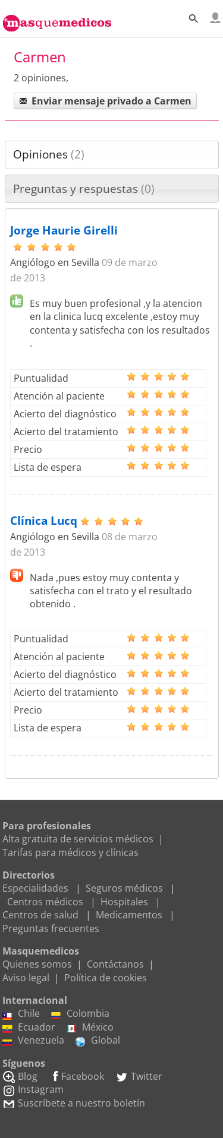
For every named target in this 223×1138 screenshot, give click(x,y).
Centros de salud (40, 914)
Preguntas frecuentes (50, 928)
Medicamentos (129, 914)
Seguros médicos (124, 888)
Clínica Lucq (43, 520)
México (90, 1027)
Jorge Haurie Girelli (64, 230)
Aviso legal (25, 977)
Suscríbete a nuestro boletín (73, 1103)
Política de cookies (105, 977)
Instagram (33, 1089)
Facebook (76, 1076)
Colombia (80, 1013)
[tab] (112, 155)
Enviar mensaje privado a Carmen (105, 100)
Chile (21, 1013)
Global (98, 1040)
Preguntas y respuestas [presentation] (84, 188)
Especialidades (35, 888)
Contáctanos (115, 964)
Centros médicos (45, 901)
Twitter (138, 1076)
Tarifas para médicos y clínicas (70, 852)
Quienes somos (37, 964)
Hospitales (124, 901)
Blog (19, 1076)
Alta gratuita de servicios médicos (77, 838)
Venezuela (33, 1040)
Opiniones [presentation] (48, 154)
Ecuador (28, 1027)
